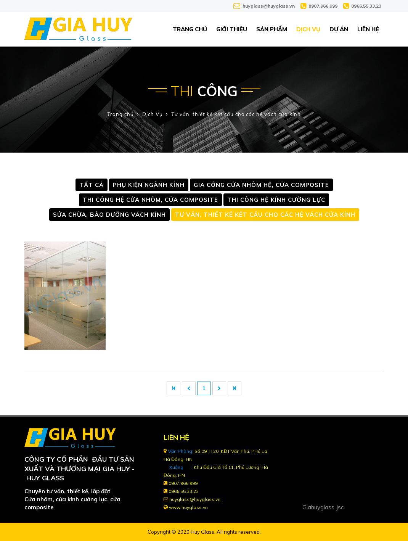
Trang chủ (190, 29)
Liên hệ (368, 29)
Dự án (338, 29)
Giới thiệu (231, 29)
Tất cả (91, 184)
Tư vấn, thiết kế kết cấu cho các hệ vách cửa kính (236, 114)
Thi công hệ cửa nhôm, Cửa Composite (150, 199)
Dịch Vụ (308, 29)
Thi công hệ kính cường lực (276, 199)
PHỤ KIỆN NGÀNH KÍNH (149, 184)
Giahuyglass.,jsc (323, 507)
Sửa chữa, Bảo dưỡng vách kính (109, 214)
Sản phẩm (271, 29)
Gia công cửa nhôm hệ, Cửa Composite (261, 184)
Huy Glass (202, 532)
